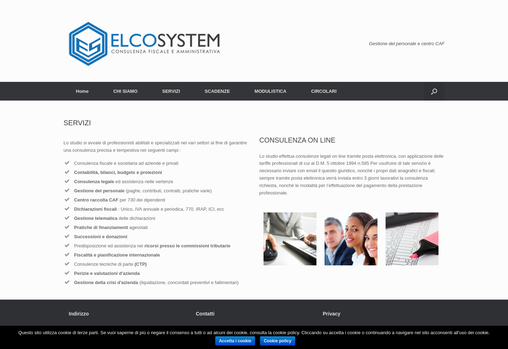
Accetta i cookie (235, 340)
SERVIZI (171, 91)
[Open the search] (434, 91)
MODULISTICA (270, 91)
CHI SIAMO (125, 91)
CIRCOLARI (324, 91)
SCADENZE (217, 91)
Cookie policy (277, 340)
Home (82, 91)
